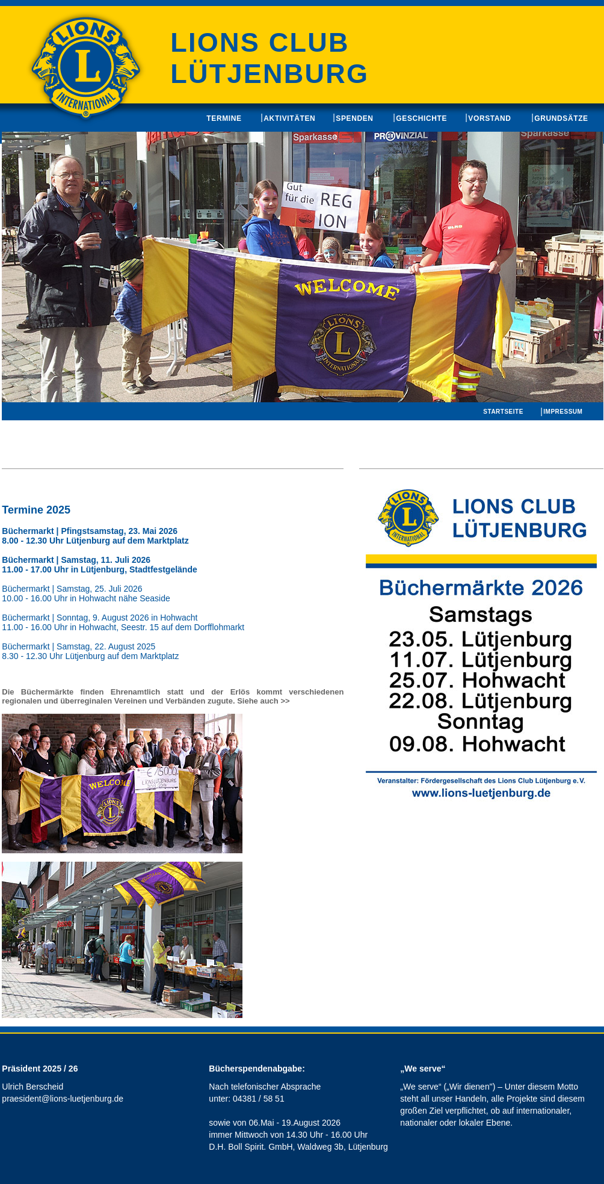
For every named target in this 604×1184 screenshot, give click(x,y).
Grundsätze (561, 118)
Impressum (562, 411)
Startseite (503, 411)
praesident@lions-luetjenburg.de (62, 1098)
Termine (223, 118)
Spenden (354, 118)
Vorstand (489, 118)
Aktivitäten (289, 118)
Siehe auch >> (263, 700)
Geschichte (421, 118)
